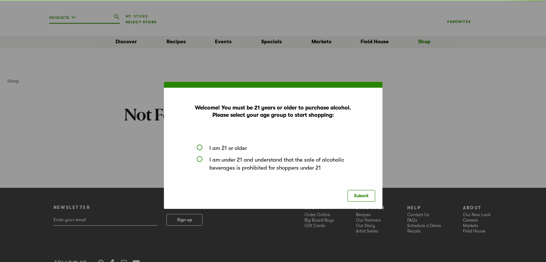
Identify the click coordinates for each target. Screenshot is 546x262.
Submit (361, 195)
